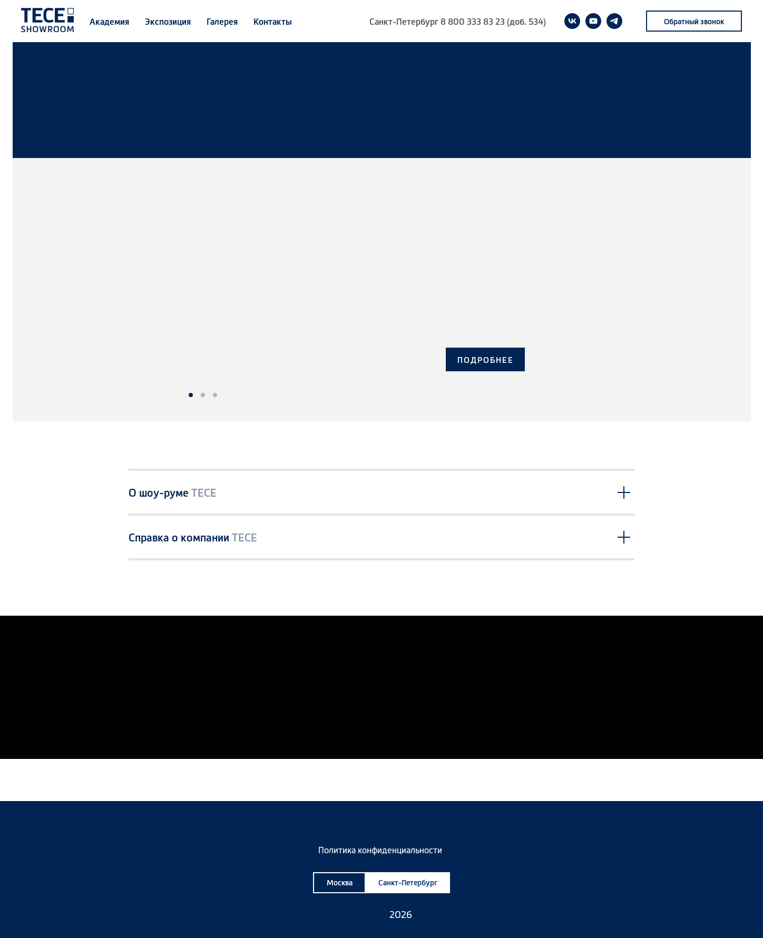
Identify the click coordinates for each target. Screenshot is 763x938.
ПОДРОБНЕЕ (485, 359)
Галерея (222, 21)
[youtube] (593, 21)
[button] (694, 21)
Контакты (272, 21)
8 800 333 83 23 (473, 21)
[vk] (572, 21)
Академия (109, 21)
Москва (340, 882)
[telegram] (614, 21)
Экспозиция (168, 21)
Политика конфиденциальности (380, 849)
